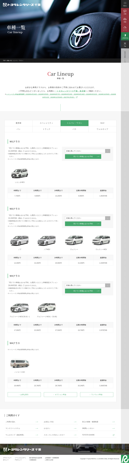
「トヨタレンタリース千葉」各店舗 (70, 91)
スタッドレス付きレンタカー (54, 435)
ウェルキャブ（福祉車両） (15, 435)
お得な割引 (24, 395)
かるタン (47, 429)
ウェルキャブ (102, 130)
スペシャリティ (46, 124)
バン (18, 130)
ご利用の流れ (10, 422)
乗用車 (18, 124)
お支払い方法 (49, 422)
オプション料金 (60, 395)
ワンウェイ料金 (96, 395)
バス (74, 130)
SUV (102, 124)
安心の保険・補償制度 (90, 422)
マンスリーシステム (13, 429)
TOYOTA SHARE (88, 435)
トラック (46, 130)
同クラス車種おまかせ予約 (83, 157)
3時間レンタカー (88, 429)
